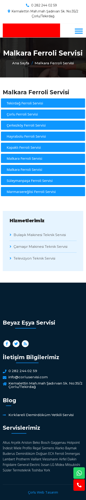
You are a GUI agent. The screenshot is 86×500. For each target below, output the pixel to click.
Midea (59, 464)
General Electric (28, 464)
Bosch (45, 442)
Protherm (23, 459)
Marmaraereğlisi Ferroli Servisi (31, 191)
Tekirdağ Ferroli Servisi (25, 103)
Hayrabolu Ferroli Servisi (26, 136)
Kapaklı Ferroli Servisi (24, 147)
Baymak (71, 448)
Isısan (45, 464)
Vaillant (36, 459)
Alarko (59, 448)
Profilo (27, 448)
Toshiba (37, 470)
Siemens (48, 448)
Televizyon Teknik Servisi (32, 258)
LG (52, 464)
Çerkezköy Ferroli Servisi (26, 125)
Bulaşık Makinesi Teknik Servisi (38, 235)
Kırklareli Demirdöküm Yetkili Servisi (41, 415)
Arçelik (16, 442)
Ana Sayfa (20, 63)
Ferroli (59, 453)
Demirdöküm (25, 453)
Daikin (71, 459)
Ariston (26, 442)
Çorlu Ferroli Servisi (22, 114)
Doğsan (41, 453)
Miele (18, 448)
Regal (37, 448)
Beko (36, 442)
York (47, 470)
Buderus (9, 453)
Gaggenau (58, 442)
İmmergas (72, 453)
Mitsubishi (72, 464)
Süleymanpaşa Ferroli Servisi (30, 180)
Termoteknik (22, 470)
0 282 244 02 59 (44, 5)
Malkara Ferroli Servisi (54, 63)
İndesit (8, 448)
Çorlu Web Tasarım (43, 492)
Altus (6, 442)
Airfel (63, 459)
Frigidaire (10, 464)
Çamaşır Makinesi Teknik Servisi (38, 246)
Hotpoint (73, 442)
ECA (51, 453)
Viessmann (50, 459)
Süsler (7, 470)
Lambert (9, 459)
